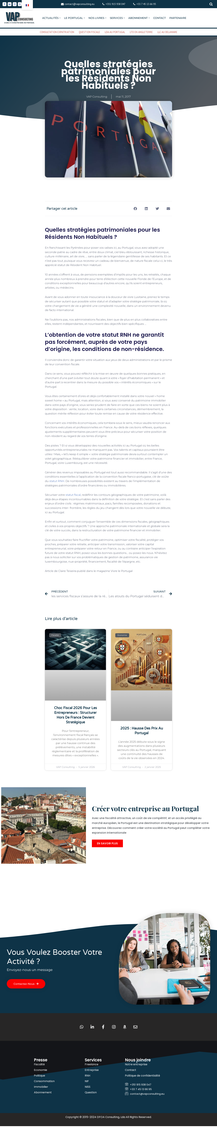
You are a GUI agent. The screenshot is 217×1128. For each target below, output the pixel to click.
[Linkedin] (10, 4)
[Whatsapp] (20, 4)
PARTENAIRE (177, 18)
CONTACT (159, 18)
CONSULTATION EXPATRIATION (57, 32)
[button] (60, 18)
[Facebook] (4, 4)
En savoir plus (107, 849)
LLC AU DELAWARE (167, 32)
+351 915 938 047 (115, 4)
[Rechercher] (211, 4)
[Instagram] (15, 4)
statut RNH (56, 481)
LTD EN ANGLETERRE (141, 32)
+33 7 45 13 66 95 (146, 4)
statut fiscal (73, 494)
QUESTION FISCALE (89, 32)
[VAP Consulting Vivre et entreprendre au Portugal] (19, 18)
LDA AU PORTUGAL (115, 32)
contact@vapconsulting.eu (79, 4)
